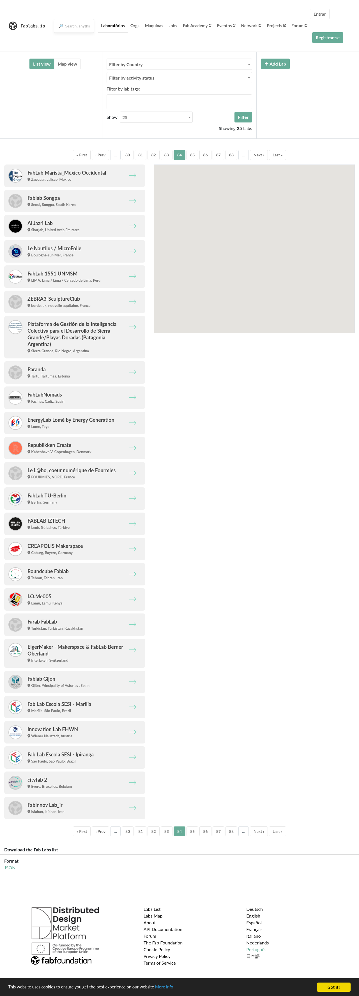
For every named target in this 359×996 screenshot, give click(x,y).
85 (192, 154)
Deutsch (254, 909)
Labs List (152, 909)
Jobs (173, 25)
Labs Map (153, 915)
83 (166, 154)
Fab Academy (197, 25)
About (150, 922)
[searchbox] (110, 101)
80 (127, 154)
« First (82, 154)
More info (172, 987)
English (253, 915)
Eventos (226, 25)
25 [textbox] (125, 117)
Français (254, 929)
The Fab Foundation (163, 942)
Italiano (253, 936)
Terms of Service (160, 962)
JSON (9, 867)
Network (251, 25)
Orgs (134, 25)
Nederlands (257, 942)
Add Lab (275, 63)
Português (256, 949)
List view (42, 63)
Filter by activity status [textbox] (131, 77)
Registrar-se (328, 37)
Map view (67, 63)
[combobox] (179, 64)
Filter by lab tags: (123, 88)
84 (179, 154)
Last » (278, 154)
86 (205, 154)
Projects (276, 25)
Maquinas (154, 25)
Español (254, 922)
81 (140, 154)
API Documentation (163, 929)
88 (231, 154)
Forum (299, 25)
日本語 (253, 956)
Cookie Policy (157, 949)
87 (218, 154)
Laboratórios (113, 25)
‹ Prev (100, 154)
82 (153, 154)
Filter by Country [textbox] (126, 64)
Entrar (320, 14)
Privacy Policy (157, 956)
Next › (259, 154)
